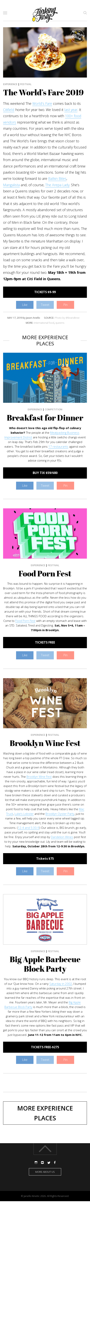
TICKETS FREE (45, 642)
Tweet (45, 305)
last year (70, 109)
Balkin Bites (57, 178)
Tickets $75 (45, 858)
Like (24, 305)
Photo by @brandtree (67, 317)
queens (59, 322)
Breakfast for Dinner (45, 417)
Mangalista (11, 185)
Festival (26, 84)
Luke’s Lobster (24, 814)
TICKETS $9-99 (45, 292)
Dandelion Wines (62, 837)
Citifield (8, 109)
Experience (10, 84)
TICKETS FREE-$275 (45, 1047)
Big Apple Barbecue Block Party (45, 964)
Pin (65, 305)
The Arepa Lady (57, 185)
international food (44, 322)
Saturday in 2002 (60, 984)
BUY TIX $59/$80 (45, 473)
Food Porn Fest (45, 573)
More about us (45, 1172)
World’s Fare (42, 103)
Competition (53, 409)
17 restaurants (58, 446)
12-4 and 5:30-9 (28, 828)
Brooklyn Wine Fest (45, 743)
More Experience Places (45, 1113)
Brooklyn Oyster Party (59, 814)
